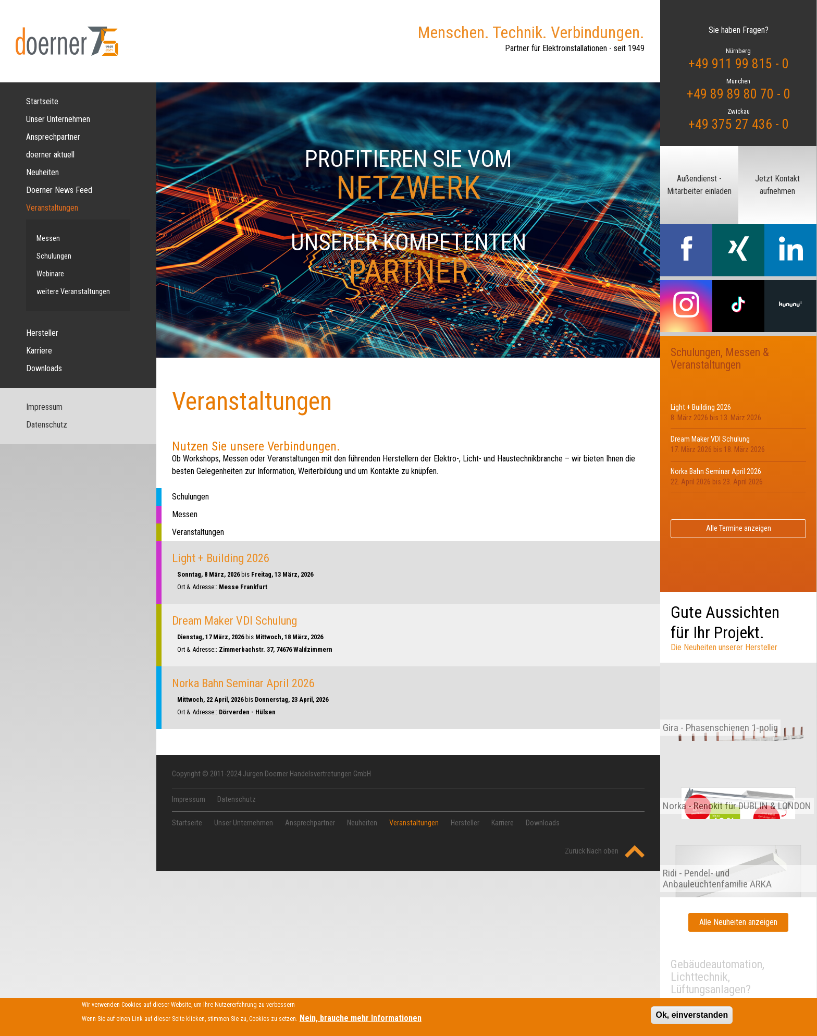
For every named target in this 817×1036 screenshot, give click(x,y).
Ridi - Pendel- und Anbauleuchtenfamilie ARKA (717, 878)
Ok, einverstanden (691, 1018)
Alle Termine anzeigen (738, 528)
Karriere (39, 351)
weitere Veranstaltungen (73, 291)
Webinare (50, 274)
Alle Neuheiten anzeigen (738, 922)
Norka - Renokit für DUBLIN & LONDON (737, 806)
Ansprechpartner (53, 137)
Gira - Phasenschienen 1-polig (720, 728)
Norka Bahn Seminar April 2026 (243, 683)
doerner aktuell (50, 155)
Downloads (44, 368)
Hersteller (42, 333)
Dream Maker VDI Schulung (234, 620)
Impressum (44, 407)
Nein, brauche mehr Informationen (361, 1021)
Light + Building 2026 (220, 558)
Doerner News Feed (59, 190)
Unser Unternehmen (58, 119)
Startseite (42, 101)
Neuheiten (42, 172)
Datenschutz (46, 425)
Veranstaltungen (52, 208)
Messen (48, 238)
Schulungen (53, 256)
